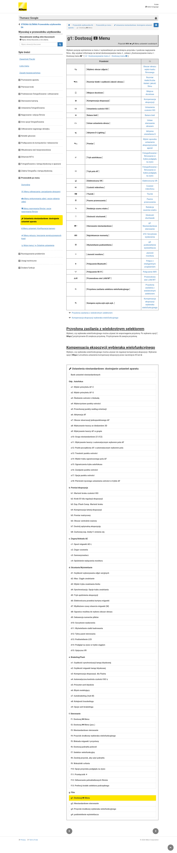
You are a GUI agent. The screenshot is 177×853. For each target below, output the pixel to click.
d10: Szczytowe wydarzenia (83, 623)
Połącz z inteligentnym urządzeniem (150, 264)
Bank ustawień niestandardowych (85, 375)
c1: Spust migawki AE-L (81, 544)
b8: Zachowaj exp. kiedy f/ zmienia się (87, 532)
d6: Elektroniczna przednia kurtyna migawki (90, 601)
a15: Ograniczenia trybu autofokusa (86, 464)
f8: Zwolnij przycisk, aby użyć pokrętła (87, 758)
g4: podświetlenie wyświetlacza (150, 245)
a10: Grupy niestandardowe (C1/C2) (86, 437)
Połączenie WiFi (150, 272)
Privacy (23, 840)
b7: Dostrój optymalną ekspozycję (86, 526)
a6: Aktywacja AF (78, 414)
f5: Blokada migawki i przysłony (85, 741)
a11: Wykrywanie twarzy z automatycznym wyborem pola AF (97, 442)
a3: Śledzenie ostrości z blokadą (85, 398)
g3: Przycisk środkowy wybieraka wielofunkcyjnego (93, 809)
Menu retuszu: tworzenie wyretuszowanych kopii (41, 237)
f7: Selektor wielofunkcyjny (83, 752)
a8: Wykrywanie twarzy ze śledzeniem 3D (89, 426)
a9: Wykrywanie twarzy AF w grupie (86, 431)
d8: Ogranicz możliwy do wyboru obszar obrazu (91, 612)
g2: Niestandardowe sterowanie (150, 226)
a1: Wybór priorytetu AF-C (82, 387)
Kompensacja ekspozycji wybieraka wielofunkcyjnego (95, 318)
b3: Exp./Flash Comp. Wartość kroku (87, 504)
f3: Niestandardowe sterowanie (84, 730)
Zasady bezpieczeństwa (29, 73)
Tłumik (150, 194)
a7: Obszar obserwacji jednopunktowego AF (90, 420)
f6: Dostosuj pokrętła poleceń (84, 747)
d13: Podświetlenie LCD (81, 639)
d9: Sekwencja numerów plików (85, 617)
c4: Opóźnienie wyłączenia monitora (87, 561)
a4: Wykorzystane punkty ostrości (86, 403)
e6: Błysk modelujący (80, 690)
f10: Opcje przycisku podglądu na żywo (88, 769)
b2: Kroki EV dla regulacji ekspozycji (87, 499)
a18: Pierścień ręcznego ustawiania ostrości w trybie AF (95, 481)
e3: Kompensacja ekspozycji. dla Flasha (88, 674)
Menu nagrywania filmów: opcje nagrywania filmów (36, 210)
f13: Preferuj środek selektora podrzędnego (90, 785)
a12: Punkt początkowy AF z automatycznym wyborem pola (97, 448)
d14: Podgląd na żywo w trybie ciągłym (88, 645)
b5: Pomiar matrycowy (81, 515)
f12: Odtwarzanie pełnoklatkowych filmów (89, 780)
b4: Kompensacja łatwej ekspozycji (86, 510)
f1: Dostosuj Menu (80, 719)
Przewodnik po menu (103, 25)
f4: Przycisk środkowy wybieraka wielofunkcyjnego (93, 736)
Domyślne (25, 185)
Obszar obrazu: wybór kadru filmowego (149, 69)
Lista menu (24, 66)
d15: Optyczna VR (79, 650)
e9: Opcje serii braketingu (82, 707)
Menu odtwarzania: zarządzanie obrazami (40, 191)
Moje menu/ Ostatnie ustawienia (37, 245)
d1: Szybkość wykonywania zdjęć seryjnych (90, 573)
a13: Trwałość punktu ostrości (84, 453)
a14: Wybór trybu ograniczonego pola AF (89, 459)
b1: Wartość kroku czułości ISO (84, 493)
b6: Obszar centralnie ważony (84, 521)
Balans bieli (150, 115)
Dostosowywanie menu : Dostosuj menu (107, 56)
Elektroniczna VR (149, 181)
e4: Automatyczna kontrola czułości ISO (89, 679)
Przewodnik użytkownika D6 (83, 25)
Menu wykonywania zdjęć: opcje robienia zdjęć (40, 200)
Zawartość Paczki (27, 59)
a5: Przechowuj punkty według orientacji (89, 409)
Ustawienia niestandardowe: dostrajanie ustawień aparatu (40, 220)
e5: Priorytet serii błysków (82, 685)
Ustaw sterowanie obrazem (150, 123)
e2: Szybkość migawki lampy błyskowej (88, 668)
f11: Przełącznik (79, 774)
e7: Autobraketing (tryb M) (82, 696)
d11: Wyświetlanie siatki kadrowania (87, 628)
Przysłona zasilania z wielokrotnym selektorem (92, 313)
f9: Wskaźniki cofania (80, 763)
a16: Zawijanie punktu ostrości (84, 470)
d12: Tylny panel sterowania (83, 634)
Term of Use (33, 840)
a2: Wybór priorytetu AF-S (82, 392)
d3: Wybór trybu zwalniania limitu (85, 584)
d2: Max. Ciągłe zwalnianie (82, 578)
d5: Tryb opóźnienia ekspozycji (84, 595)
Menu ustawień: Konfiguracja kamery (38, 228)
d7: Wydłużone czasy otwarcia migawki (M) (90, 606)
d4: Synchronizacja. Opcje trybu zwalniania (90, 589)
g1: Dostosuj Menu (80, 798)
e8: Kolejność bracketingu (82, 701)
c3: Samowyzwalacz (80, 555)
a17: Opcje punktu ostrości (83, 475)
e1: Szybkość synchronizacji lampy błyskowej (91, 663)
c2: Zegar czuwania (79, 550)
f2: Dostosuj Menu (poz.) (83, 725)
